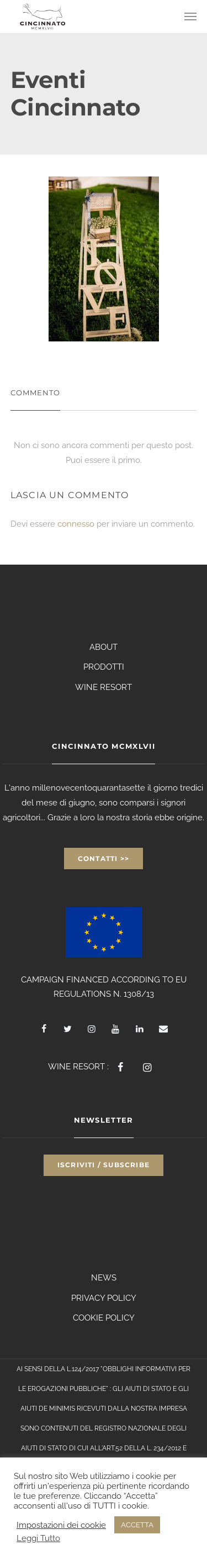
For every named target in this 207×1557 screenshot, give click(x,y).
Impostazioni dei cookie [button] (61, 1525)
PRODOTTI (103, 667)
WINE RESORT (103, 687)
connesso (75, 524)
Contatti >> (103, 858)
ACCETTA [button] (137, 1525)
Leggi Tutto (38, 1538)
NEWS (103, 1278)
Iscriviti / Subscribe (103, 1165)
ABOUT (103, 647)
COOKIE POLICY (104, 1318)
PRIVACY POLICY (103, 1298)
